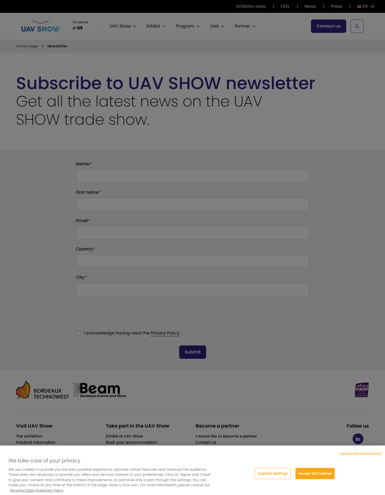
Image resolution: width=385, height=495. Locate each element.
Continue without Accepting (360, 457)
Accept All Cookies (315, 477)
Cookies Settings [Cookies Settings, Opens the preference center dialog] (273, 477)
